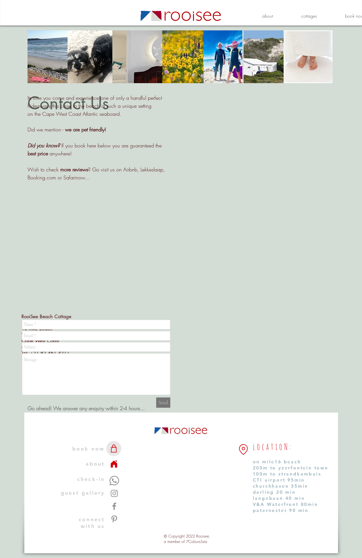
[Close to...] (243, 449)
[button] (309, 16)
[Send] (163, 402)
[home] (114, 464)
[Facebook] (114, 506)
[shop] (113, 448)
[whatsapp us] (114, 480)
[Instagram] (114, 493)
